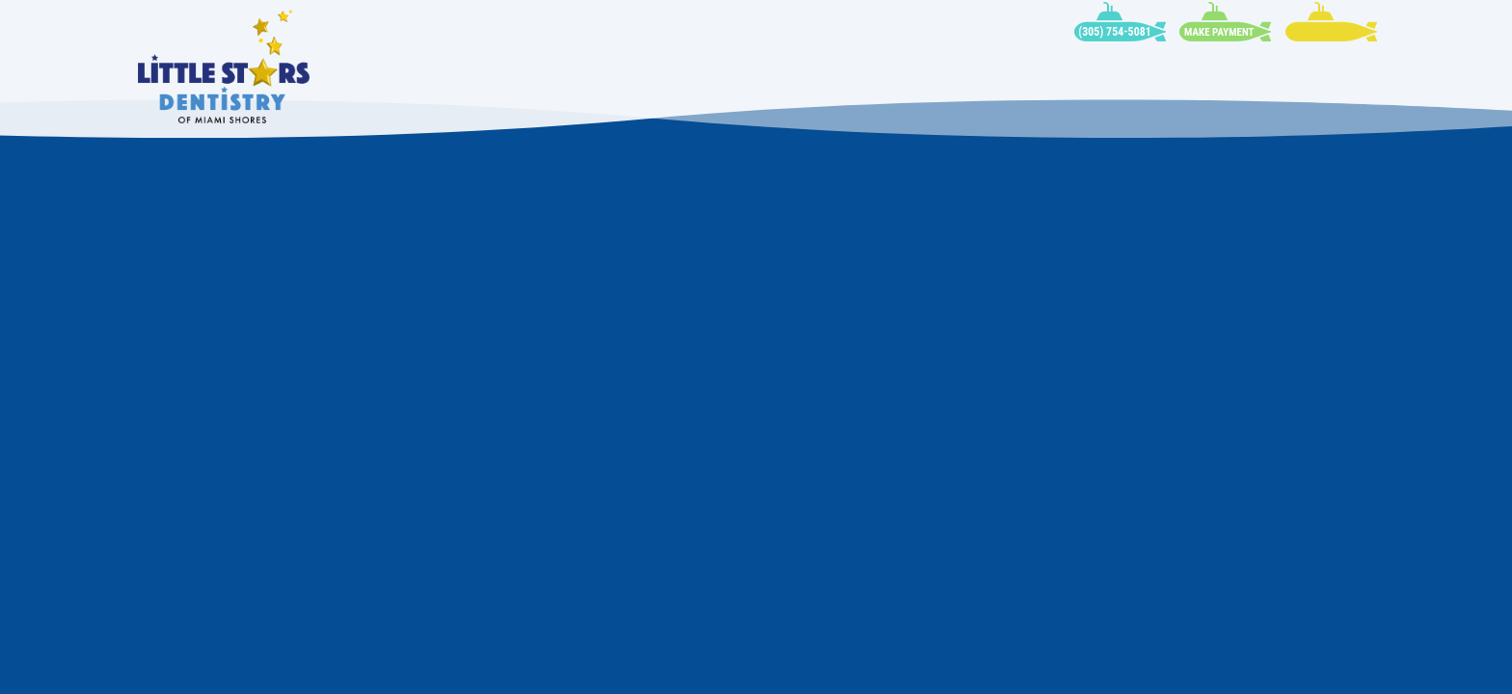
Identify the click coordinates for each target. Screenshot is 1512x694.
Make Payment (1219, 32)
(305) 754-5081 (1114, 32)
